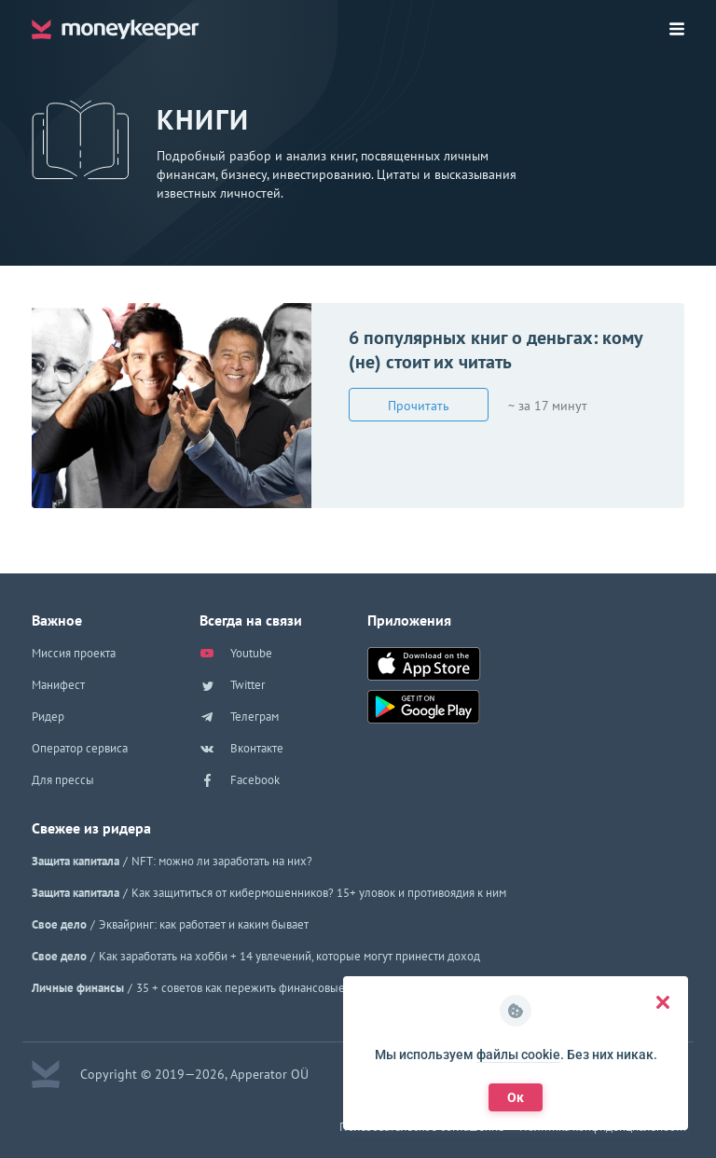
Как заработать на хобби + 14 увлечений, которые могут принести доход (289, 956)
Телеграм (239, 717)
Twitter (232, 685)
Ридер (48, 716)
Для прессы (63, 780)
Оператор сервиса (80, 748)
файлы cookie (518, 1054)
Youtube (236, 654)
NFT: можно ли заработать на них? (221, 861)
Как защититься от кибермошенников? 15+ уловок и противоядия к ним (318, 893)
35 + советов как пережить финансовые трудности (268, 988)
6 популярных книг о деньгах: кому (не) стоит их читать (495, 349)
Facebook (240, 780)
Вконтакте (241, 749)
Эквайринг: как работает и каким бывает (204, 924)
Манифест (58, 685)
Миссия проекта (74, 653)
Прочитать (418, 405)
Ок (515, 1097)
